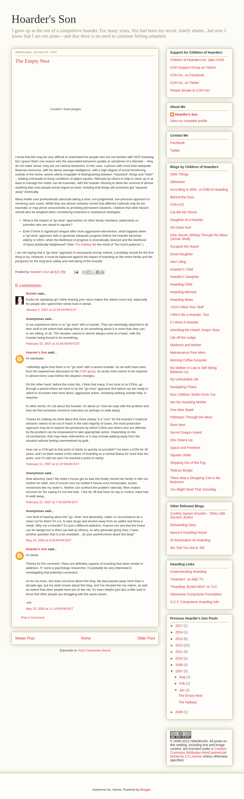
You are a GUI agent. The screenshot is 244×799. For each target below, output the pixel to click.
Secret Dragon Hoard (186, 432)
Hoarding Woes (181, 300)
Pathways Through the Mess (191, 417)
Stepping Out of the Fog (188, 463)
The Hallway (83, 244)
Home (86, 638)
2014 (179, 632)
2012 (179, 645)
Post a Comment (32, 617)
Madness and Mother (186, 345)
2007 (179, 671)
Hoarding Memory (183, 292)
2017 (179, 626)
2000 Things (179, 174)
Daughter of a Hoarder (186, 220)
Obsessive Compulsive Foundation (196, 594)
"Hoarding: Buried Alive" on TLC (193, 587)
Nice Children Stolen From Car (193, 394)
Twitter (175, 150)
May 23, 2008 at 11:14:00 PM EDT (49, 608)
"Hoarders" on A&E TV (186, 579)
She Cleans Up (181, 440)
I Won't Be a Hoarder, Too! (189, 315)
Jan (182, 690)
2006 (179, 712)
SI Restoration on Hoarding (190, 540)
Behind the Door (182, 197)
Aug (182, 677)
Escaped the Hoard (184, 246)
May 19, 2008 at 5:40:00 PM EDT (48, 540)
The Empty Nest (190, 695)
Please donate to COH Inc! (190, 90)
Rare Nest (177, 425)
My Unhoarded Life (184, 379)
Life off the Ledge (183, 337)
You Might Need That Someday (193, 489)
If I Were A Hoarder (184, 322)
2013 (179, 639)
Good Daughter (181, 254)
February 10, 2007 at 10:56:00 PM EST (53, 343)
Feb (182, 683)
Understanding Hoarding (188, 572)
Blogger (145, 789)
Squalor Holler (180, 455)
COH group (88, 371)
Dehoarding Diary (183, 525)
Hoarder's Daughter (184, 277)
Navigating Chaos (183, 387)
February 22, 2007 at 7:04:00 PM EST (52, 502)
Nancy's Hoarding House (188, 532)
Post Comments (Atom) (94, 650)
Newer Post (25, 638)
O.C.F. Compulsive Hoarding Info (194, 602)
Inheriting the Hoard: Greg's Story (195, 330)
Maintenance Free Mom (187, 352)
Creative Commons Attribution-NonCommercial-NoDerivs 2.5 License (198, 752)
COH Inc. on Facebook (187, 75)
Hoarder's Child (181, 269)
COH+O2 (177, 204)
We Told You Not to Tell (187, 548)
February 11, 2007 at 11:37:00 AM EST (52, 464)
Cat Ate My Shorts (183, 212)
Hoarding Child (181, 284)
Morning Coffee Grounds (188, 360)
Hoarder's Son (43, 19)
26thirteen (177, 182)
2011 (179, 652)
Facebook (177, 143)
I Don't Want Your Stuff (186, 307)
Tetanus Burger (181, 470)
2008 (179, 665)
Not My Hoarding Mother (188, 402)
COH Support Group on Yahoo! (193, 67)
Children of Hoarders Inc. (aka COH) (197, 60)
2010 (179, 658)
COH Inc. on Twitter (184, 83)
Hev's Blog (178, 262)
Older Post (146, 638)
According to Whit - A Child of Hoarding (199, 189)
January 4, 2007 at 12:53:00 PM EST (51, 310)
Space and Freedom (185, 448)
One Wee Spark (182, 410)
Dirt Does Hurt (180, 227)
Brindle (31, 293)
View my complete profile (188, 121)
